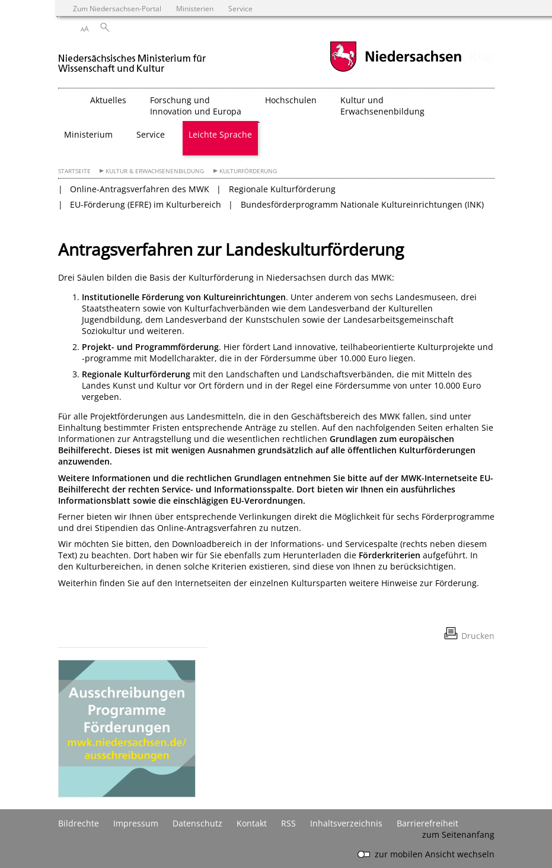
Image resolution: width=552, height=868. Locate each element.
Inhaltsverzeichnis (346, 823)
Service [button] (150, 134)
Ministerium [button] (88, 134)
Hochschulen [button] (291, 100)
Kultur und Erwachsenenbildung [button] (382, 105)
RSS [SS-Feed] (288, 823)
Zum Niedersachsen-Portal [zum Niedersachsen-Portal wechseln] (117, 8)
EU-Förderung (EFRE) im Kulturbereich (145, 204)
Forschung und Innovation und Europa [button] (195, 105)
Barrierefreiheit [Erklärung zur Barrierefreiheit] (427, 823)
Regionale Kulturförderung (282, 189)
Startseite (74, 171)
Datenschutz (197, 823)
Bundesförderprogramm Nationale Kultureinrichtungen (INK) (362, 204)
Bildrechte (78, 823)
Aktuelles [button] (108, 100)
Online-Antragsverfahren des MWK (139, 189)
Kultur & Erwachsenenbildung (155, 171)
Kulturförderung (248, 171)
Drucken (477, 635)
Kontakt (252, 823)
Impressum (135, 823)
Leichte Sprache (220, 134)
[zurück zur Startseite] (132, 58)
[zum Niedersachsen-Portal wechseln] (395, 70)
